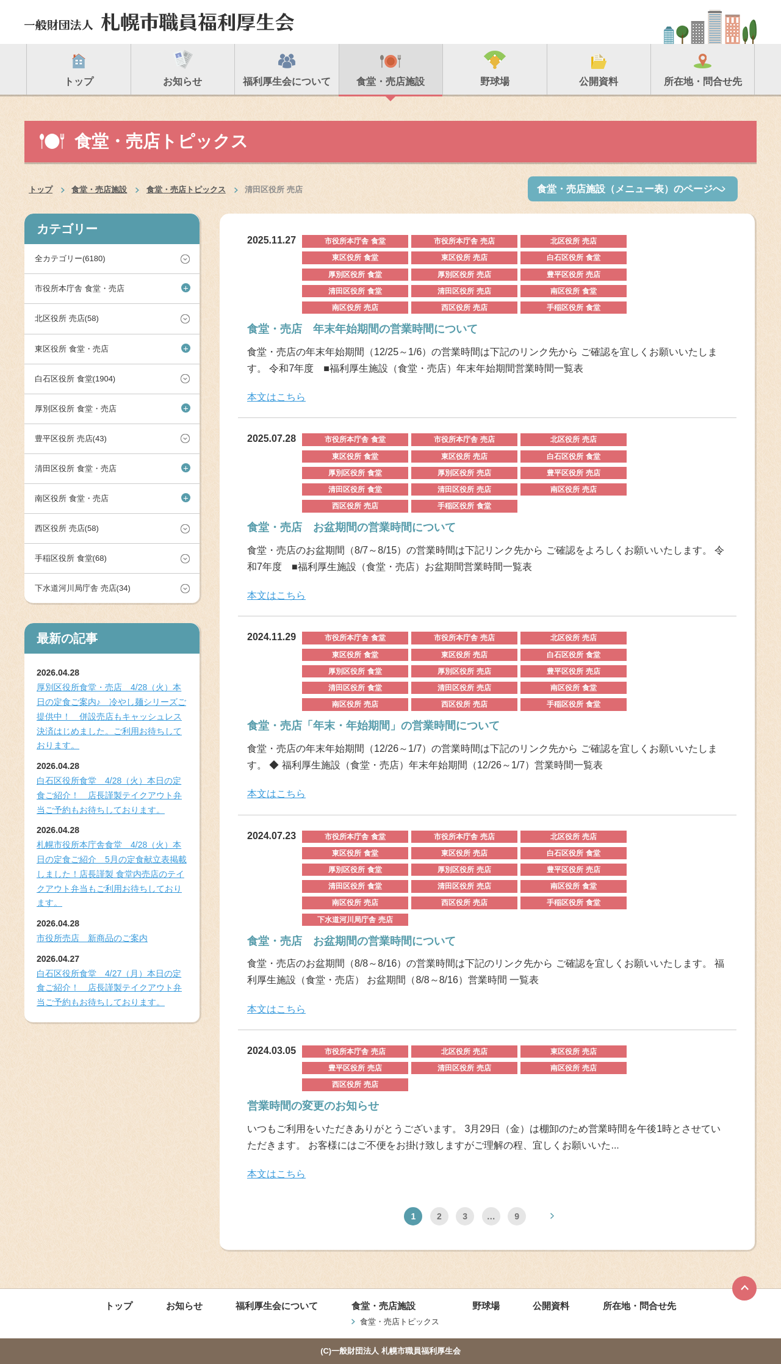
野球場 (486, 1306)
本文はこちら (276, 397)
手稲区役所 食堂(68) (71, 558)
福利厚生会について (277, 1306)
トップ (40, 189)
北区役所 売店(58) (67, 318)
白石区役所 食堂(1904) (75, 378)
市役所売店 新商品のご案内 (92, 938)
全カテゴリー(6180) (70, 258)
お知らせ (184, 1306)
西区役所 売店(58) (67, 528)
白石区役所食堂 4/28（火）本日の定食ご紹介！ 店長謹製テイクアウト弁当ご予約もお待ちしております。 (109, 795)
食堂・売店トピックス (186, 189)
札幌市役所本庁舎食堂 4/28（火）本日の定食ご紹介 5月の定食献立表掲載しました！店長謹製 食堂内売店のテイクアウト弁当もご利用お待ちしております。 (112, 874)
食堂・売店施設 (99, 189)
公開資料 (551, 1306)
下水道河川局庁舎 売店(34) (83, 588)
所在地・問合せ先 (639, 1306)
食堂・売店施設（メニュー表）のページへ (629, 189)
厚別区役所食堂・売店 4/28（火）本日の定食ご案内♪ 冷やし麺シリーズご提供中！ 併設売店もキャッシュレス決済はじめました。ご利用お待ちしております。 (111, 716)
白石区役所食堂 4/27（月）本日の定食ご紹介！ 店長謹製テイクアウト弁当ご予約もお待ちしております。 (109, 988)
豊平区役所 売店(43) (71, 438)
